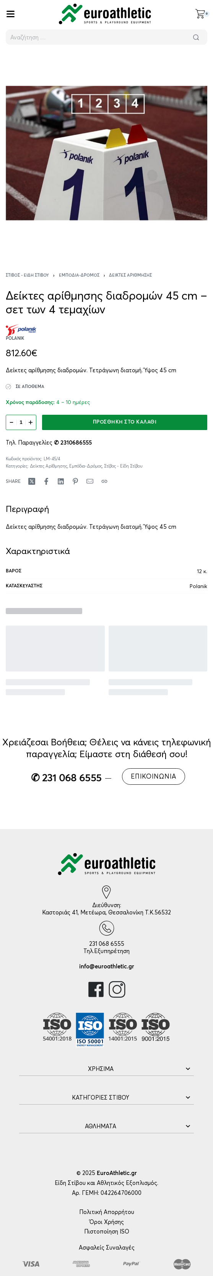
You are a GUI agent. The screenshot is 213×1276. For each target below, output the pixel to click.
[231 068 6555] (106, 928)
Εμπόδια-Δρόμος (79, 275)
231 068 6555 (106, 943)
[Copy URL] (104, 481)
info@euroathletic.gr (106, 967)
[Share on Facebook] (46, 481)
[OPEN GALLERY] (106, 153)
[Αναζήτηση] (195, 37)
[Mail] (89, 481)
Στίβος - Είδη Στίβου (27, 275)
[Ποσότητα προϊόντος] (21, 422)
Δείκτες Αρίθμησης (130, 275)
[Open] (10, 14)
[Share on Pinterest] (75, 481)
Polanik (198, 586)
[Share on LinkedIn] (60, 481)
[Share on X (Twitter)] (31, 481)
